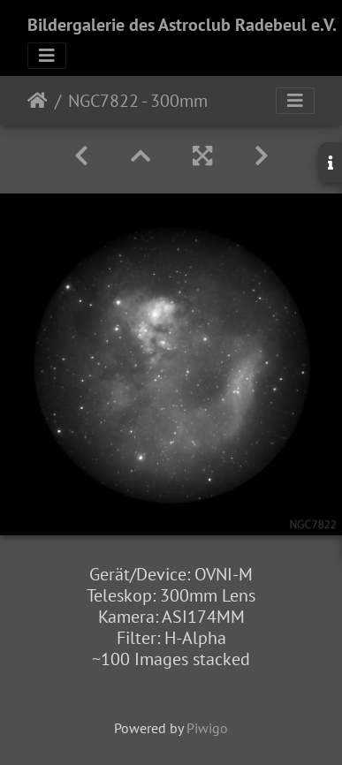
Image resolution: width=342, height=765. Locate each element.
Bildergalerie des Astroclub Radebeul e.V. (182, 24)
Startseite (37, 100)
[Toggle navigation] (46, 55)
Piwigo (207, 728)
